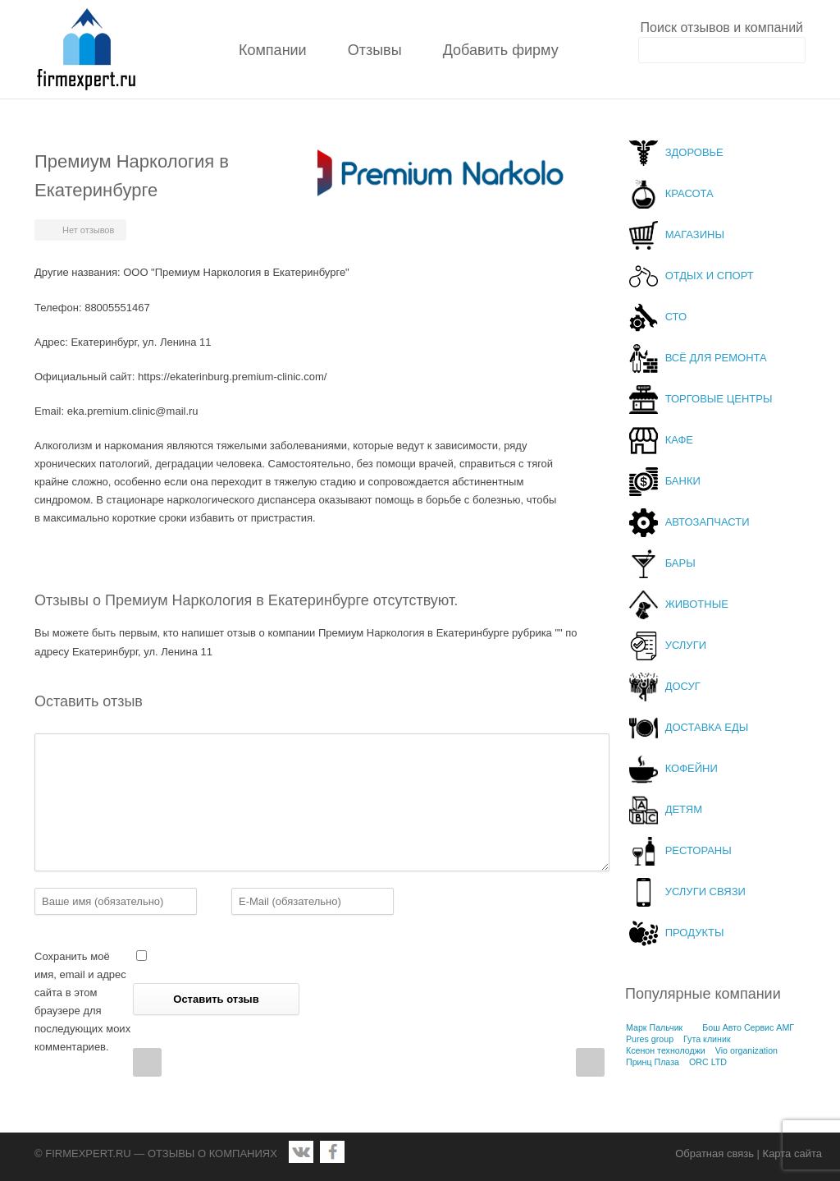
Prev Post (147, 1062)
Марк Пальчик (654, 1027)
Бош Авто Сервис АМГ (748, 1027)
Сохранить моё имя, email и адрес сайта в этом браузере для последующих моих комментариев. (82, 1001)
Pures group (649, 1039)
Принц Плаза (652, 1062)
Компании (273, 50)
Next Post (590, 1062)
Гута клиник (707, 1039)
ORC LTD (708, 1062)
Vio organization (746, 1050)
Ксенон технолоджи (665, 1050)
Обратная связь (714, 1153)
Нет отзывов (88, 230)
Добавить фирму (501, 50)
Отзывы (375, 50)
